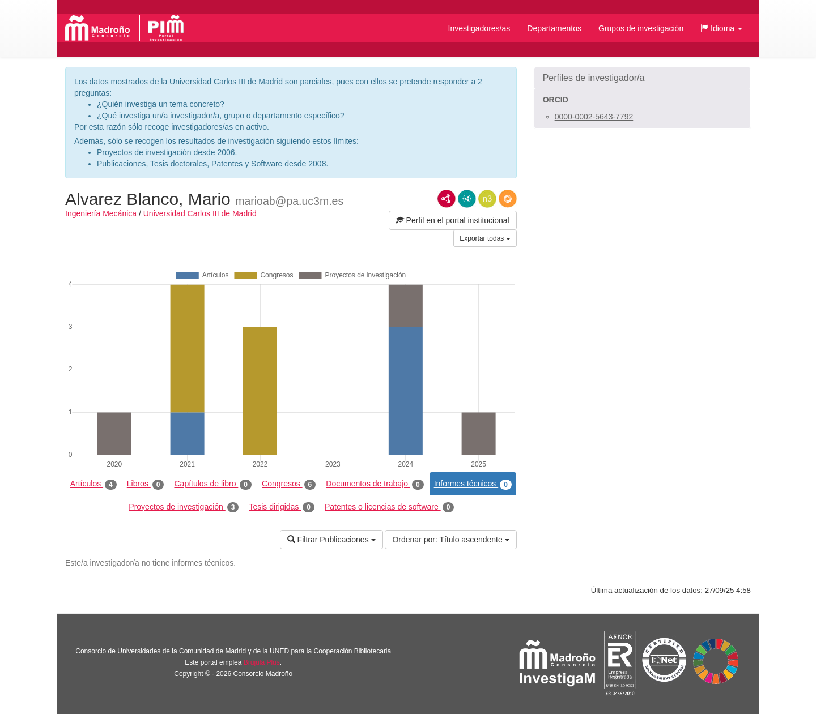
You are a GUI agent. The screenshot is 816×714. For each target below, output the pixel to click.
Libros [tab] (145, 484)
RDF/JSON (508, 199)
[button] (721, 28)
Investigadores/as (479, 28)
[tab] (642, 78)
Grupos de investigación (640, 28)
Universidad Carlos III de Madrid (200, 213)
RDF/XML (446, 199)
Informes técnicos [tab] (473, 484)
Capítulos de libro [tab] (213, 484)
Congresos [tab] (289, 484)
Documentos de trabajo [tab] (374, 484)
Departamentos (554, 28)
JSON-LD (467, 199)
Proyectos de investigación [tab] (184, 507)
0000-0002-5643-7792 (594, 116)
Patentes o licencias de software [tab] (389, 507)
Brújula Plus (262, 662)
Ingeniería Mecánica (101, 213)
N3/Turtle (487, 199)
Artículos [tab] (93, 484)
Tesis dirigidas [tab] (281, 507)
